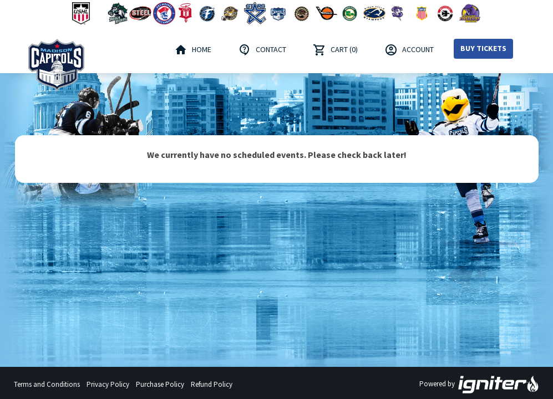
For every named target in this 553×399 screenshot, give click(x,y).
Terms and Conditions (47, 384)
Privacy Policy (108, 384)
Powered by (479, 384)
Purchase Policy (160, 384)
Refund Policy (211, 384)
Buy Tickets (483, 48)
